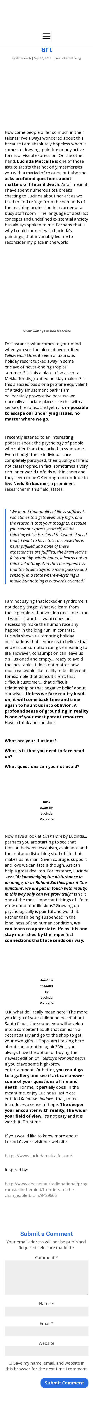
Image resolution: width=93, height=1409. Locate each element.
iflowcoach (23, 58)
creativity (61, 58)
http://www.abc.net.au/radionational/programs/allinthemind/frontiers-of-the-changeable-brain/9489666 (46, 1189)
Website (46, 1343)
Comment (46, 1257)
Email (47, 1323)
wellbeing (74, 58)
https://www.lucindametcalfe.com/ (38, 1155)
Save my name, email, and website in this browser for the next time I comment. (46, 1366)
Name (46, 1303)
